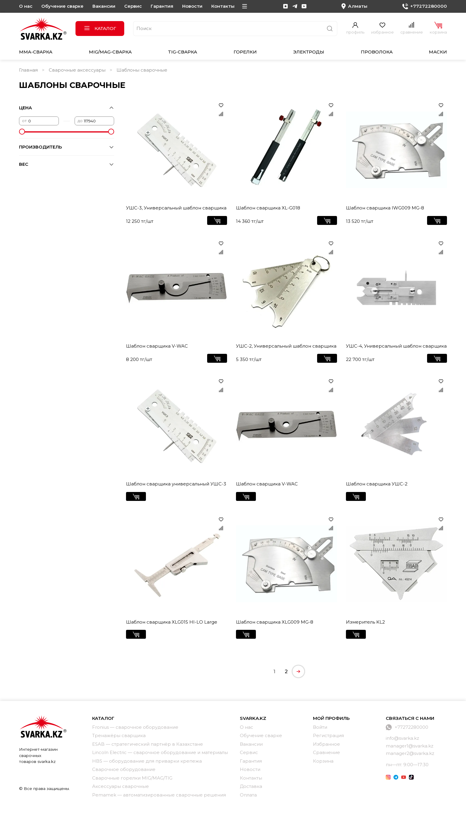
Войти (320, 727)
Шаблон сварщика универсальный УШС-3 (176, 484)
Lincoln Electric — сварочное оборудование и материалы (160, 752)
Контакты (222, 6)
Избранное (326, 744)
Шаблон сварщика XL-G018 (268, 208)
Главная (28, 70)
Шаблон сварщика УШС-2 (376, 484)
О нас (25, 6)
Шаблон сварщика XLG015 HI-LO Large (171, 622)
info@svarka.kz (402, 738)
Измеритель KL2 (365, 622)
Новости (192, 6)
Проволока (377, 52)
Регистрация (328, 735)
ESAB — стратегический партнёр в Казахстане (147, 744)
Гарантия (162, 6)
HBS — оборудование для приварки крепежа (147, 761)
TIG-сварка (182, 52)
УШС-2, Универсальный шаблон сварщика (286, 346)
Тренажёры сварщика (119, 735)
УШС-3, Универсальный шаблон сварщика (176, 208)
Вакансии (103, 6)
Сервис (133, 6)
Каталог (100, 28)
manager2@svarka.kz (410, 753)
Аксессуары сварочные (120, 786)
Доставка (251, 786)
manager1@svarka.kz (409, 746)
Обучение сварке (62, 6)
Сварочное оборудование (123, 769)
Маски (438, 52)
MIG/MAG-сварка (110, 52)
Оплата (248, 795)
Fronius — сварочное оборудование (135, 727)
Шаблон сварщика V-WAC (157, 346)
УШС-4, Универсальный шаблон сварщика (396, 346)
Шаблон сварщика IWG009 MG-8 (385, 208)
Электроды (308, 52)
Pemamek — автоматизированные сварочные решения (159, 795)
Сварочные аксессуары (77, 70)
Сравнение (326, 752)
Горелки (245, 52)
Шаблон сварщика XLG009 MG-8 (274, 622)
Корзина (323, 761)
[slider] (22, 131)
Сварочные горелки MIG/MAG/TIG (132, 778)
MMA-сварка (35, 52)
